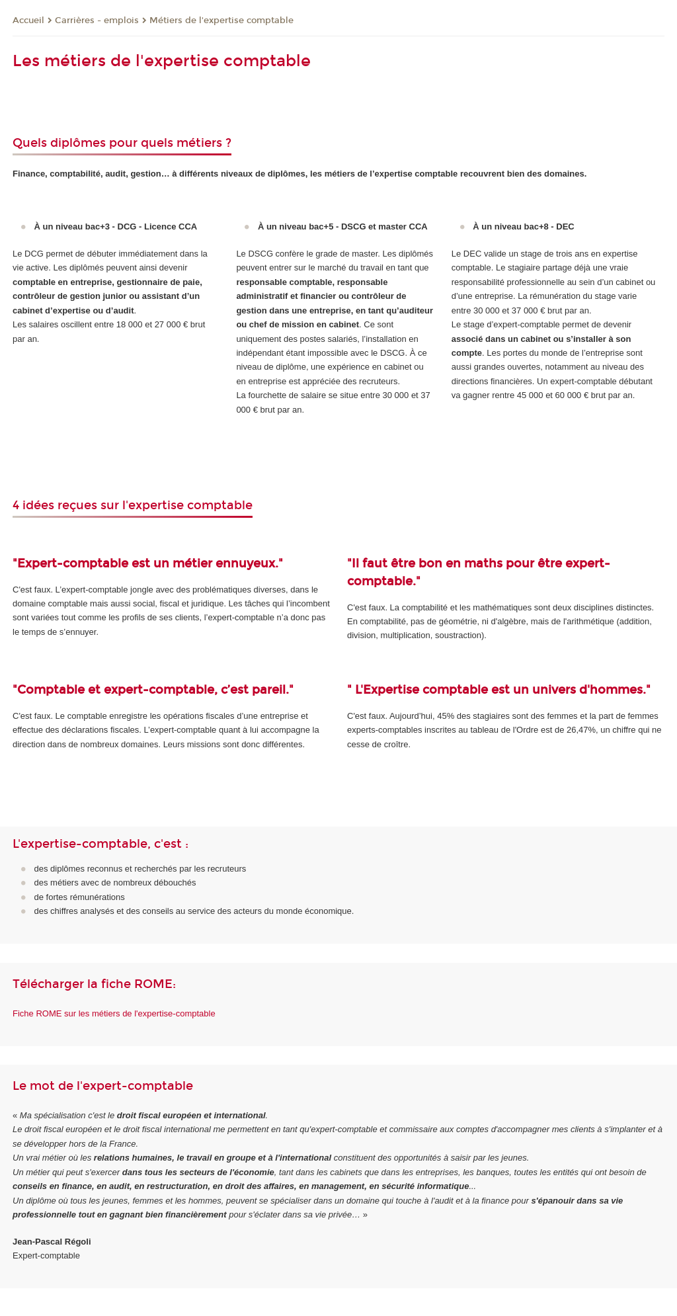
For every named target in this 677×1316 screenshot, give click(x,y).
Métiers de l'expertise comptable (221, 20)
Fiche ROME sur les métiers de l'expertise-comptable (114, 1013)
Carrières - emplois (97, 20)
